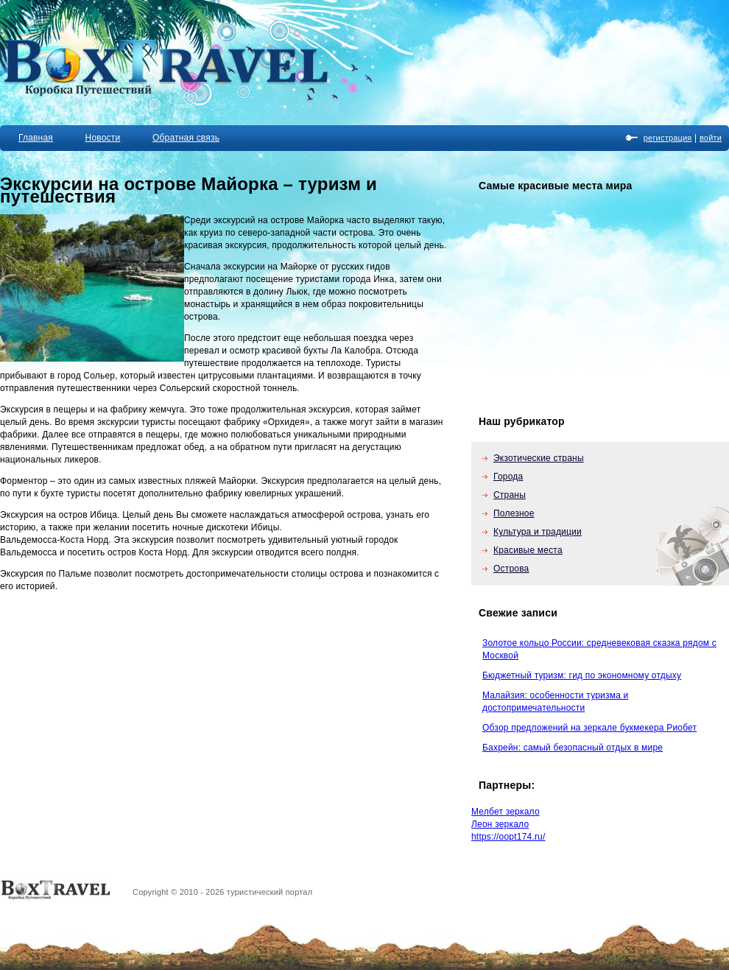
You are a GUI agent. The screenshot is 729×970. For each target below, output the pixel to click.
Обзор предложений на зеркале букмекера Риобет (589, 728)
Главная (35, 138)
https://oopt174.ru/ (508, 837)
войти (711, 137)
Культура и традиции (537, 532)
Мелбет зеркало (505, 811)
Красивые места (528, 550)
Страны (509, 495)
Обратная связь (185, 138)
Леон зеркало (500, 824)
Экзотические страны (538, 458)
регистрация (668, 137)
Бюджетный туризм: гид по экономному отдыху (581, 675)
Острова (511, 568)
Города (508, 476)
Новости (103, 138)
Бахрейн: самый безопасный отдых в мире (572, 747)
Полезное (514, 513)
